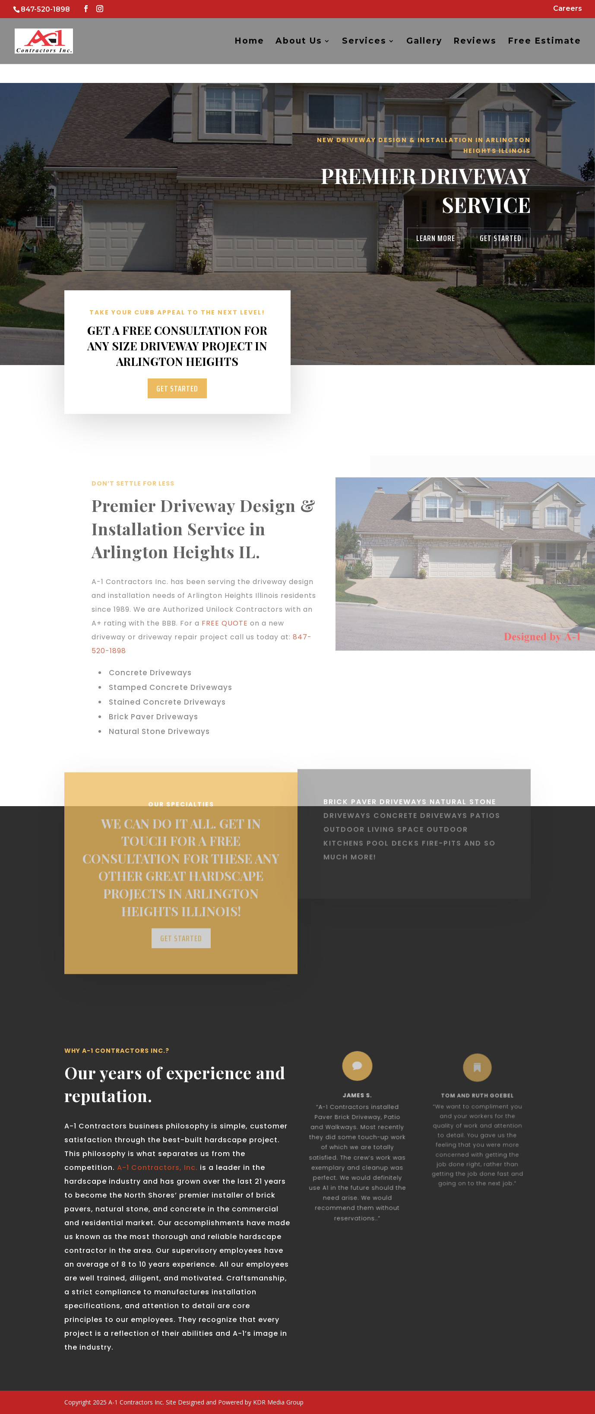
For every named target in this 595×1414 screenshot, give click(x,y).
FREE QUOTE (225, 623)
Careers (567, 9)
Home (249, 42)
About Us (298, 42)
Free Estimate (544, 42)
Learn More (435, 238)
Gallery (424, 42)
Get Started (501, 238)
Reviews (475, 42)
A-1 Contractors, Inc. (156, 1168)
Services (364, 42)
